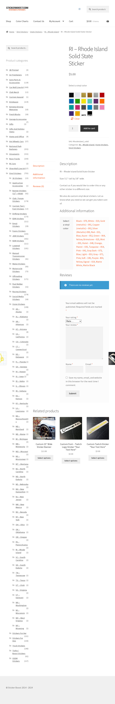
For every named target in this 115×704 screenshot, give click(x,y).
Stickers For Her (19, 633)
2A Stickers (17, 178)
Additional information (39, 176)
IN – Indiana (21, 391)
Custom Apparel (16, 97)
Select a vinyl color (78, 85)
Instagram (79, 9)
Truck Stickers (18, 645)
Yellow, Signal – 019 (77, 113)
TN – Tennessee (20, 574)
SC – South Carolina (20, 558)
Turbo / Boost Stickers (18, 652)
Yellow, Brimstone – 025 (83, 101)
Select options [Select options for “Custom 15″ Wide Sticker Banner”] (44, 458)
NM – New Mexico (20, 506)
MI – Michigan (22, 439)
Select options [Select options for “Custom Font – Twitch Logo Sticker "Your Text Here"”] (70, 460)
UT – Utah (20, 585)
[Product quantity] (73, 128)
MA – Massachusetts (22, 419)
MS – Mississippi (21, 458)
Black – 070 (81, 220)
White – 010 (93, 220)
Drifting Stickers (19, 213)
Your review (72, 324)
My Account (54, 21)
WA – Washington (21, 604)
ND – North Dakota (20, 478)
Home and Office (16, 136)
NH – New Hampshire (20, 490)
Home (11, 31)
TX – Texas (20, 580)
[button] (71, 95)
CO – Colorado (22, 341)
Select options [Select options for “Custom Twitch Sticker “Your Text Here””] (97, 458)
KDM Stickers (18, 240)
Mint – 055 (89, 101)
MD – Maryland (20, 428)
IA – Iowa (20, 376)
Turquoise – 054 (71, 107)
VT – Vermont (19, 596)
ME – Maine (20, 434)
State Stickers (36, 31)
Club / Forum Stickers (18, 200)
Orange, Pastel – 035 (102, 101)
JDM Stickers (18, 236)
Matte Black (89, 265)
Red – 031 (102, 95)
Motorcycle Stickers (17, 270)
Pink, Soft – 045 (102, 107)
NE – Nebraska (22, 484)
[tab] (44, 166)
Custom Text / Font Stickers (18, 207)
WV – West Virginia (20, 619)
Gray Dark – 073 (83, 107)
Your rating (72, 317)
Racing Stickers (19, 291)
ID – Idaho (20, 381)
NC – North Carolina (20, 470)
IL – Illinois (20, 386)
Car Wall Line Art (16, 87)
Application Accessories (17, 184)
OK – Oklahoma (20, 531)
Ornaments (14, 154)
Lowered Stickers (16, 247)
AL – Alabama (22, 316)
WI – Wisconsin (20, 611)
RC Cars (12, 163)
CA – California (20, 335)
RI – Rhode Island (51, 31)
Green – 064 (77, 101)
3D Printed (14, 70)
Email (89, 364)
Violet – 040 (96, 101)
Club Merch (14, 92)
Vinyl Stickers (22, 31)
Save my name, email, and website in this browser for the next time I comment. (84, 381)
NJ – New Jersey (20, 498)
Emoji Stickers (16, 225)
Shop (8, 21)
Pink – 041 (77, 107)
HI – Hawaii (21, 371)
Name (69, 364)
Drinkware (13, 102)
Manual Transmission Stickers (18, 256)
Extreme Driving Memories (16, 108)
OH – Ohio (20, 524)
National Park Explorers (15, 147)
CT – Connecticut (21, 348)
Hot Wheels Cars (16, 141)
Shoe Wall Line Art (17, 168)
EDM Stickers (18, 218)
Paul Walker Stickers (17, 285)
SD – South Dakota (21, 566)
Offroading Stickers (17, 277)
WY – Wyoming (20, 627)
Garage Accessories (18, 119)
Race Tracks (14, 158)
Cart (71, 21)
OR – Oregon (21, 537)
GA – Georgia (21, 366)
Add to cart (89, 128)
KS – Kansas (19, 397)
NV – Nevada (21, 512)
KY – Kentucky (22, 403)
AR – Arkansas (20, 323)
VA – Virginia (21, 590)
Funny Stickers (19, 231)
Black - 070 (71, 95)
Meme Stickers (18, 264)
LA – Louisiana (20, 409)
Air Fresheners (15, 75)
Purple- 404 (71, 113)
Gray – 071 (96, 107)
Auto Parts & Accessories (15, 81)
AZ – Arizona (21, 329)
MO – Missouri (22, 451)
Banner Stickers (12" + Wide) (19, 192)
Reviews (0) (38, 186)
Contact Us (38, 21)
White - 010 (77, 95)
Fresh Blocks (14, 114)
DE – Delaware (20, 355)
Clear (77, 118)
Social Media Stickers (18, 298)
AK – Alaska (19, 310)
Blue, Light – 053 (89, 107)
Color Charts (22, 21)
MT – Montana (22, 464)
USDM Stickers (16, 659)
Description (38, 165)
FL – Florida (21, 362)
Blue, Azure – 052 (71, 101)
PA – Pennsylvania (22, 543)
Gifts (11, 124)
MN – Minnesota (20, 445)
